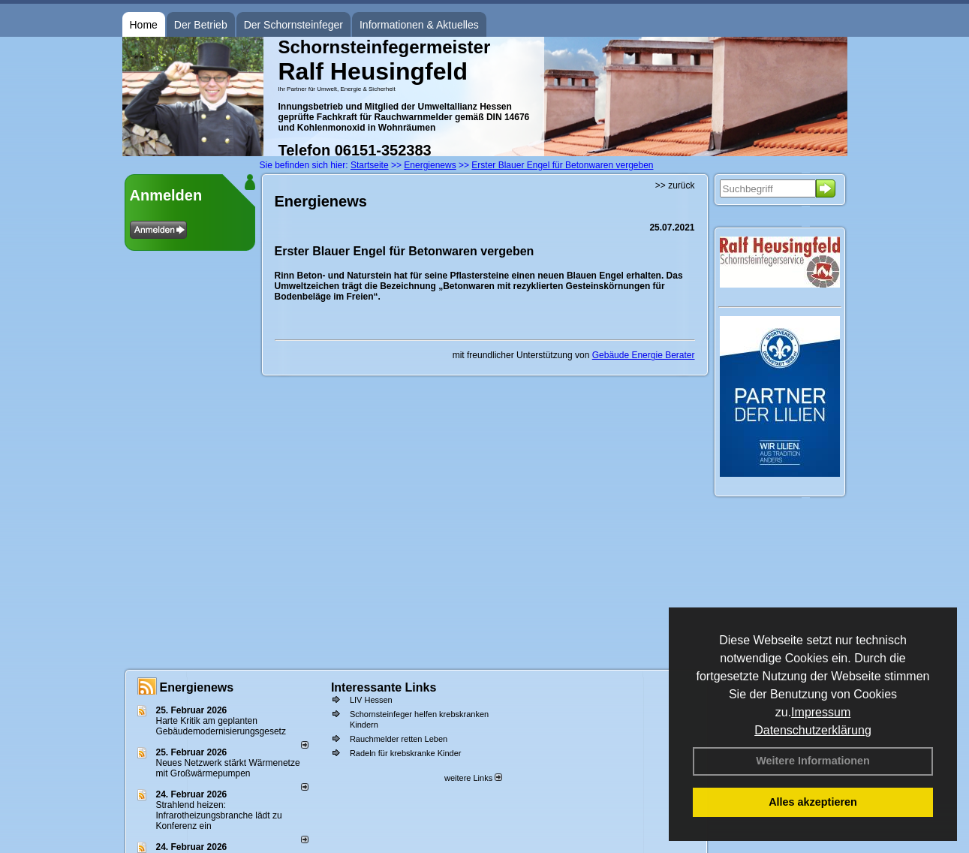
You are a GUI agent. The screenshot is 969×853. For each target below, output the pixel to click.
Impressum (820, 712)
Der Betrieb (200, 25)
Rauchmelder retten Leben (398, 738)
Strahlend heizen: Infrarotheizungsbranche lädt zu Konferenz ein (219, 815)
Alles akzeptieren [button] (813, 802)
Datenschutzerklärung (812, 730)
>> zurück (675, 185)
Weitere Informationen (813, 761)
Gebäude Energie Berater (643, 355)
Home (144, 25)
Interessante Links (384, 687)
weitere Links (473, 777)
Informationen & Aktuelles (419, 25)
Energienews (197, 687)
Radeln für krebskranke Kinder (406, 753)
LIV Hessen (371, 699)
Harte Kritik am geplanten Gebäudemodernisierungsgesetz (221, 726)
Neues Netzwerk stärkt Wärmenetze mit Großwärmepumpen (228, 768)
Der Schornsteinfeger (293, 25)
